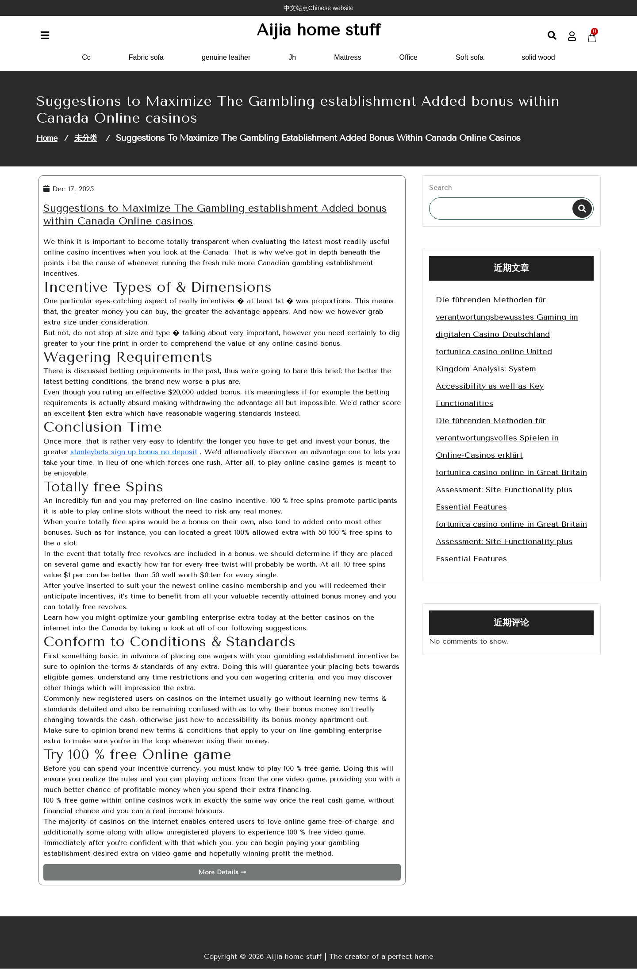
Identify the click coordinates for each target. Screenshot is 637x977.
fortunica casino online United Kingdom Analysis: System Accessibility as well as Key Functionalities (494, 386)
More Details (222, 880)
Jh (292, 66)
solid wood (538, 66)
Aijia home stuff (319, 34)
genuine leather (226, 66)
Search (440, 196)
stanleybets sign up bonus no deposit (133, 460)
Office (408, 66)
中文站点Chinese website (319, 8)
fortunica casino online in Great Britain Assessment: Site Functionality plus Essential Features (511, 498)
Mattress (347, 66)
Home (47, 146)
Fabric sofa (146, 66)
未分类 (85, 146)
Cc (86, 66)
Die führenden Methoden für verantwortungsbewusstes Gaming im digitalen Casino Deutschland (507, 325)
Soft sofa (470, 66)
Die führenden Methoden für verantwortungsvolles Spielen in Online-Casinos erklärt (497, 446)
